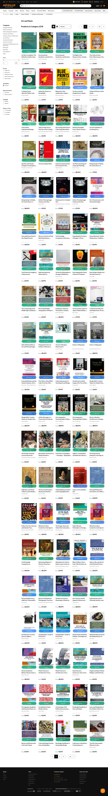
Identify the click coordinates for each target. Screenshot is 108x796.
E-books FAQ (31, 781)
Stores (4, 779)
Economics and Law (7, 42)
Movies (22, 11)
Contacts (4, 775)
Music (28, 11)
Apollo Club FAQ (31, 779)
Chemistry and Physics (8, 33)
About (4, 774)
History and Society (7, 29)
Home (11, 14)
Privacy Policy (31, 777)
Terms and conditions (32, 774)
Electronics (51, 11)
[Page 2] (89, 27)
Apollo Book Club (83, 777)
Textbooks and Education (37, 14)
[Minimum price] (5, 62)
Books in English (25, 14)
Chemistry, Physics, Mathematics (10, 35)
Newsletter (82, 783)
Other (4, 53)
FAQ (29, 785)
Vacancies (5, 777)
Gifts (16, 11)
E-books (11, 11)
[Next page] (103, 27)
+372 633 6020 (57, 776)
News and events (83, 781)
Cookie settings (57, 781)
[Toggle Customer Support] (103, 791)
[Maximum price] (17, 62)
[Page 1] (85, 27)
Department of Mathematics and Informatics (10, 44)
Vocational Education (8, 40)
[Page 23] (99, 27)
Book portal (82, 779)
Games (33, 11)
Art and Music (49, 14)
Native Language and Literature (10, 31)
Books (5, 11)
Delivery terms (31, 775)
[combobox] (55, 5)
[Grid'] (53, 26)
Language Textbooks (7, 27)
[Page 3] (93, 27)
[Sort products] (65, 26)
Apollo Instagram (83, 775)
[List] (57, 26)
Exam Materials (6, 51)
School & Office (41, 11)
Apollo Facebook (83, 774)
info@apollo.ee (57, 774)
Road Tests (5, 49)
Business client (31, 783)
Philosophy (5, 47)
